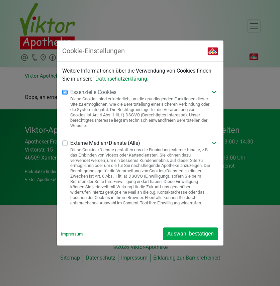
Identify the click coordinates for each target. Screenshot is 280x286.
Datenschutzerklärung (121, 79)
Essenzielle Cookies (93, 92)
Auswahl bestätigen (190, 233)
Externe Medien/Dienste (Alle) (105, 143)
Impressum (72, 233)
